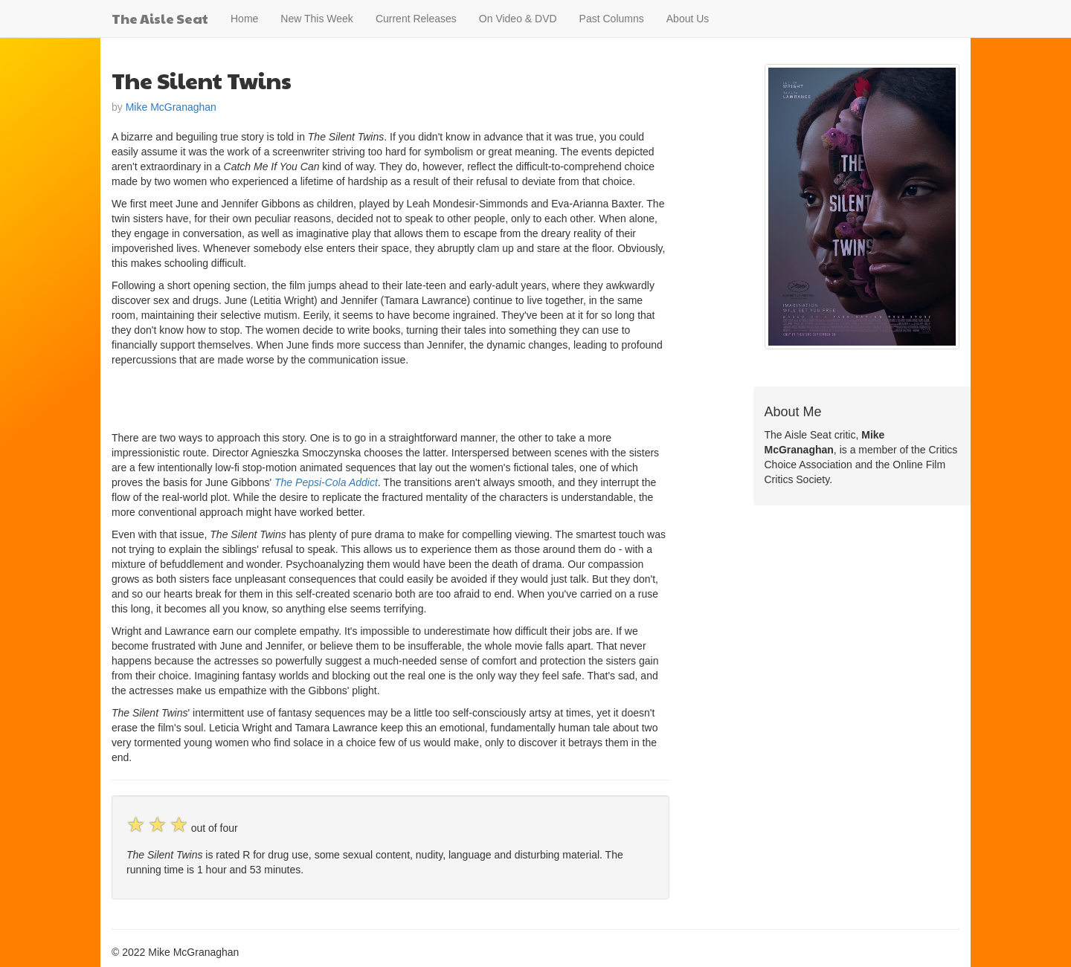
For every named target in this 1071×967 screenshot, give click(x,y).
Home (244, 19)
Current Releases (416, 19)
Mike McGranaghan (171, 107)
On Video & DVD (518, 19)
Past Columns (611, 19)
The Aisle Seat (160, 18)
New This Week (316, 19)
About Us (688, 19)
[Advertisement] (286, 397)
